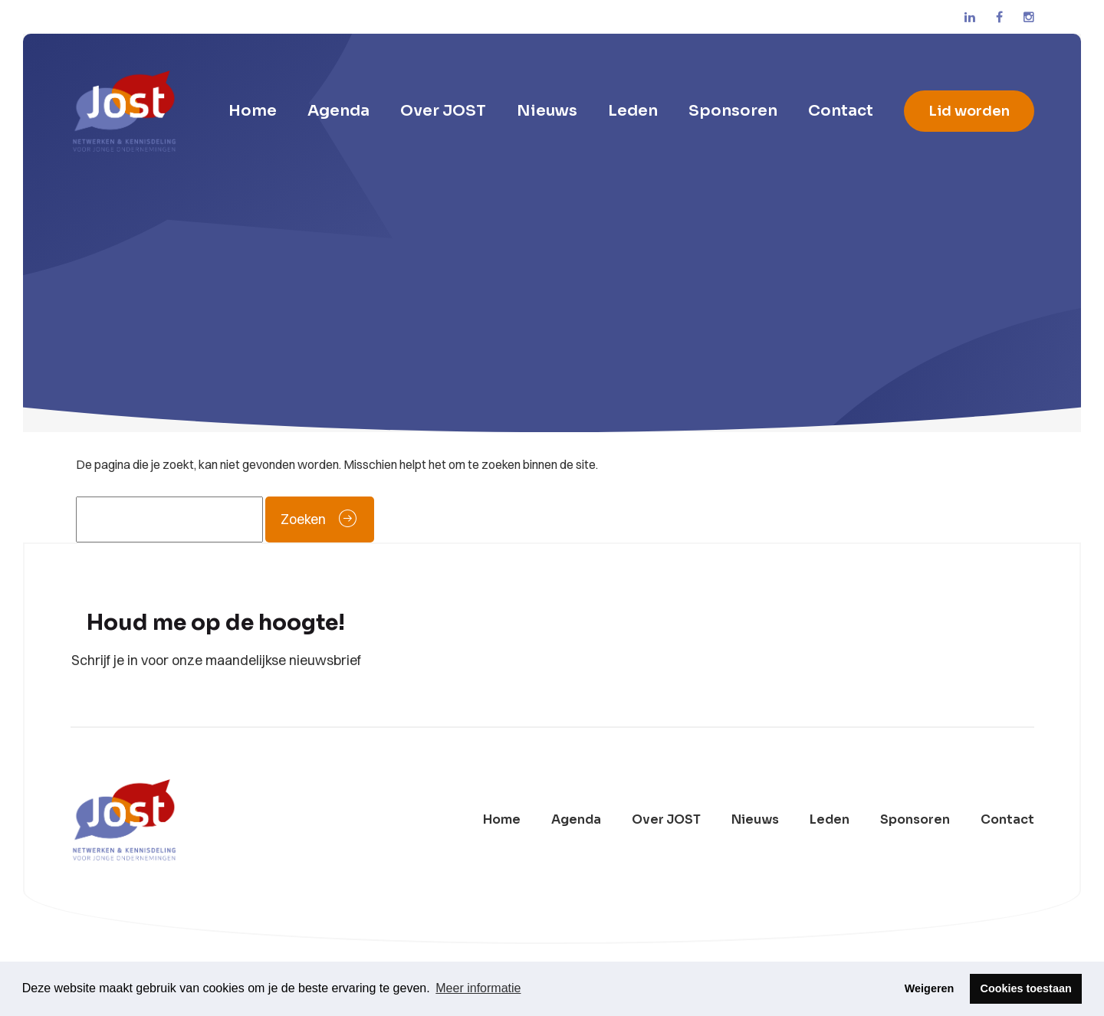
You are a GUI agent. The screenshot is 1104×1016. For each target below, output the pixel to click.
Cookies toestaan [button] (1026, 988)
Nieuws (547, 110)
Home (252, 110)
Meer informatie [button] (478, 988)
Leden (633, 110)
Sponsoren (732, 110)
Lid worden (969, 111)
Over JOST (443, 110)
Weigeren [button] (930, 988)
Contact (840, 110)
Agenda (338, 110)
